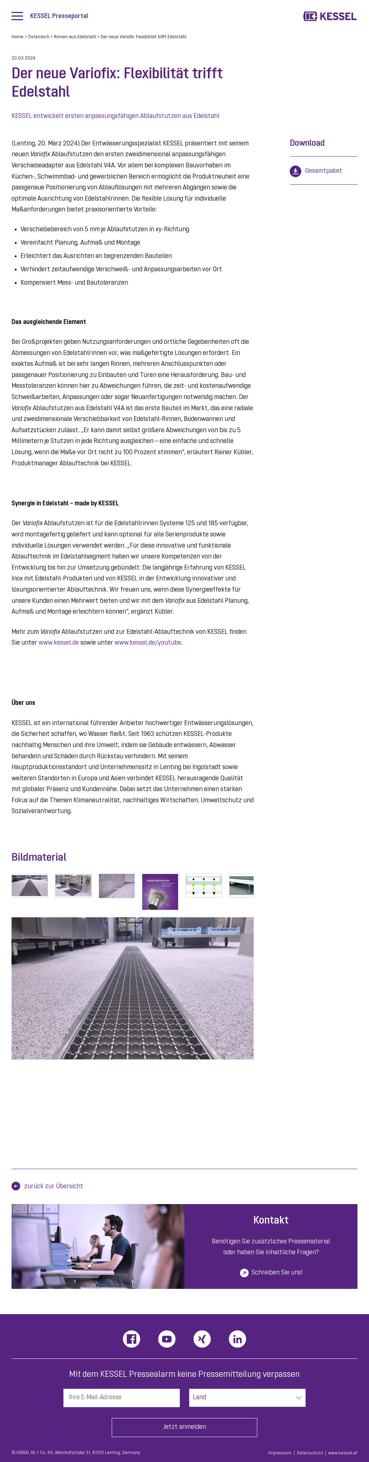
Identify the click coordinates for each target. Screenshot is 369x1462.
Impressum (280, 1453)
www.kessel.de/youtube (148, 643)
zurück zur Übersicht (53, 1186)
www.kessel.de (59, 643)
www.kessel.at (342, 1453)
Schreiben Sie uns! (277, 1272)
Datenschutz (310, 1453)
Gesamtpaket (323, 171)
